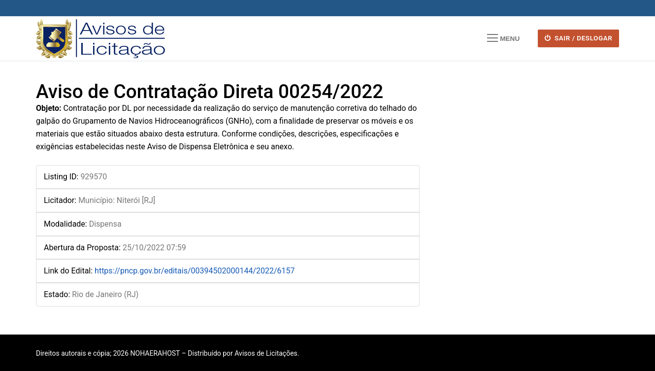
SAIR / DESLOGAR (579, 38)
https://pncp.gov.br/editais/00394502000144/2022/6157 (195, 270)
